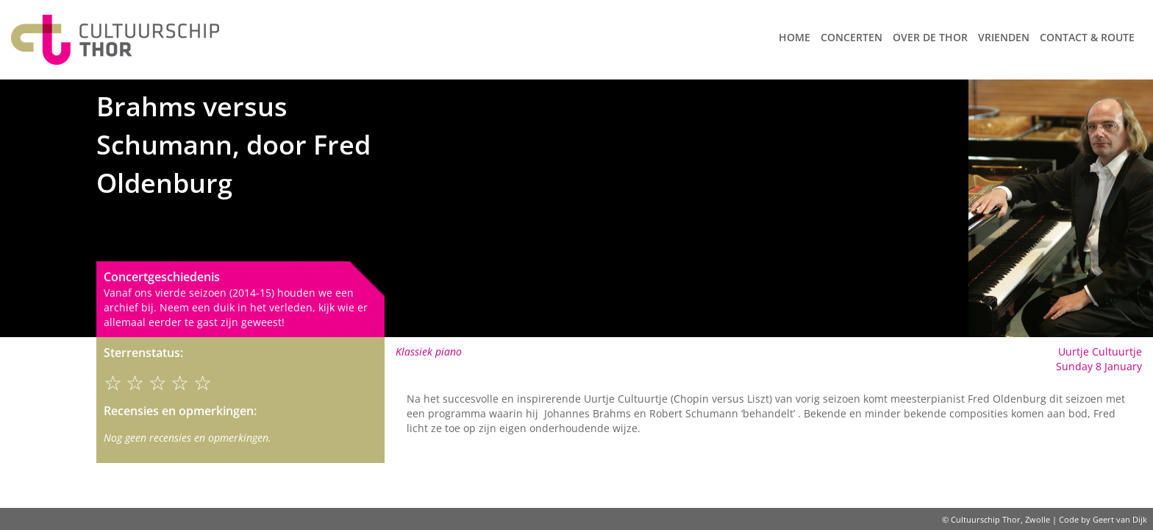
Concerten (851, 37)
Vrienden (1003, 37)
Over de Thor (930, 37)
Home (794, 37)
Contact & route (1087, 37)
